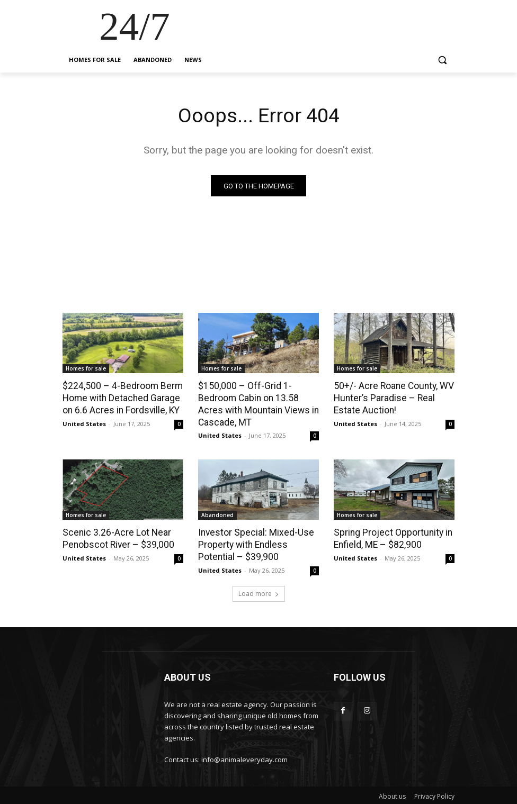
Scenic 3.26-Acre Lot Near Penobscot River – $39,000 (117, 537)
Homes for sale (86, 369)
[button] (442, 60)
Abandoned (217, 514)
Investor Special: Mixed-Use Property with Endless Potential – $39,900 (253, 543)
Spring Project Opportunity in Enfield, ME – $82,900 (391, 537)
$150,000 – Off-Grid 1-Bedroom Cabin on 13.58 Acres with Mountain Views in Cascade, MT (256, 404)
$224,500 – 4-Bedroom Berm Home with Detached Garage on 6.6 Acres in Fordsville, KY (121, 398)
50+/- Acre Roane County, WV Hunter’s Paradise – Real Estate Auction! (392, 398)
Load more (258, 591)
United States (84, 423)
